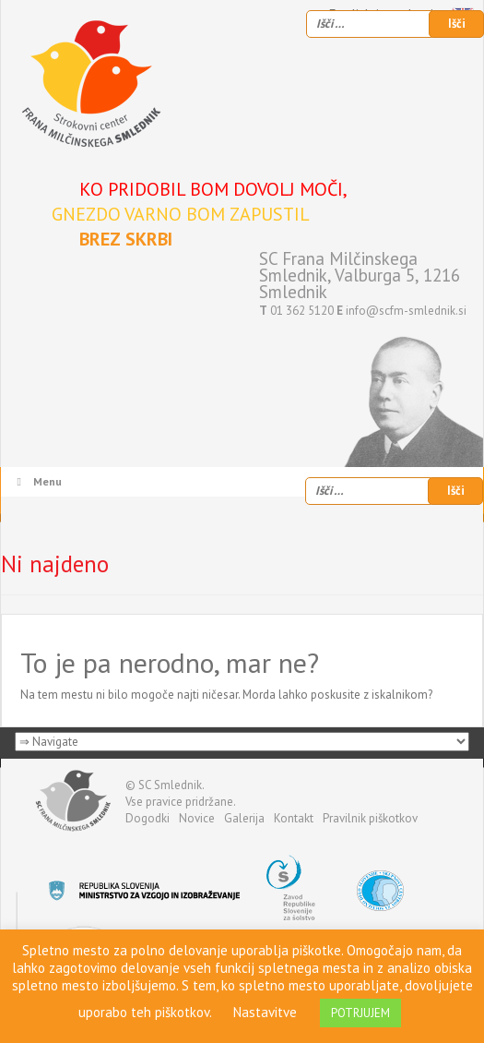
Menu (37, 481)
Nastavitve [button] (265, 1012)
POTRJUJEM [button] (360, 1013)
